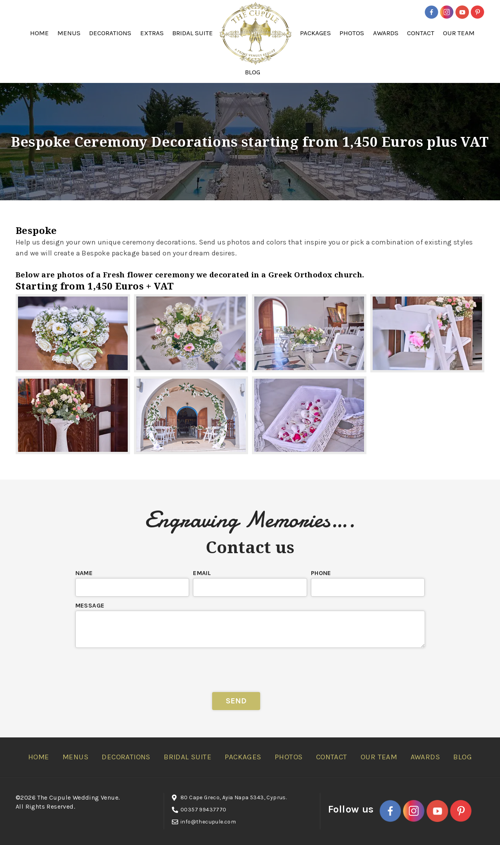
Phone (321, 573)
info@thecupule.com (208, 821)
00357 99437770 (203, 809)
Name (84, 573)
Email (202, 573)
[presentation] (250, 667)
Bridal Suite (192, 33)
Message (90, 605)
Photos (351, 33)
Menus (68, 33)
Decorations (110, 33)
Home (39, 33)
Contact (420, 33)
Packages (315, 33)
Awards (385, 33)
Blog (252, 72)
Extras (152, 33)
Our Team (459, 33)
